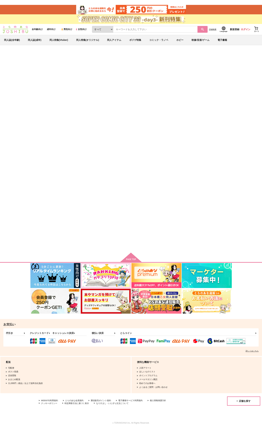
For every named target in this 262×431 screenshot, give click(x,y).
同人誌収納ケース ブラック (181, 142)
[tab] (87, 87)
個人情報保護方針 (158, 402)
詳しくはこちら (252, 353)
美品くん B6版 (208, 218)
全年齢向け (37, 30)
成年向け (51, 30)
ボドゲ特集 (135, 41)
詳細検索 (212, 31)
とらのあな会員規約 (75, 402)
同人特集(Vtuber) (58, 41)
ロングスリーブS (176, 218)
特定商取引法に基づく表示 (77, 405)
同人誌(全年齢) (12, 41)
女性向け (81, 30)
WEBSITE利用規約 (49, 402)
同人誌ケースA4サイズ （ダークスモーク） (129, 71)
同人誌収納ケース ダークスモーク (175, 71)
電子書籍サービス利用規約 (131, 402)
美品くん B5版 (109, 218)
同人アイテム (114, 41)
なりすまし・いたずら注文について (112, 405)
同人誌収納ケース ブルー (147, 142)
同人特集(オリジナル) (87, 41)
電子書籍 (222, 41)
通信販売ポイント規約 (101, 402)
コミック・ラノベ (158, 41)
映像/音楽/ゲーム (200, 41)
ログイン (245, 30)
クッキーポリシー (49, 405)
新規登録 (234, 30)
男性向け (66, 30)
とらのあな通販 (37, 56)
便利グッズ (207, 71)
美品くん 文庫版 (143, 218)
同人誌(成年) (34, 41)
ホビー (179, 41)
